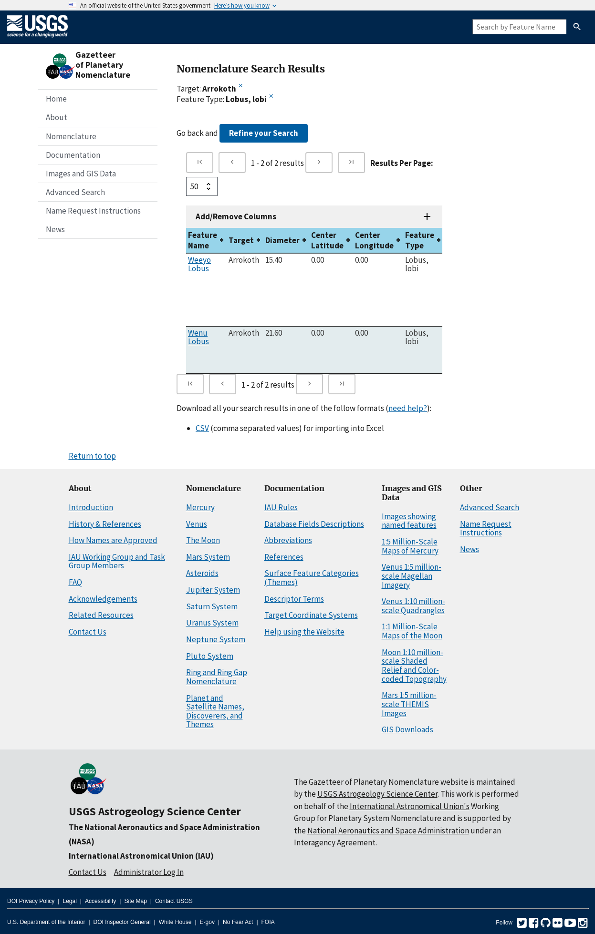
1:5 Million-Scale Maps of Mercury (410, 546)
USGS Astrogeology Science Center (155, 811)
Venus (196, 524)
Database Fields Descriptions (314, 524)
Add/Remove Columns (236, 216)
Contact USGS (174, 901)
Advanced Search (75, 192)
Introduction (91, 507)
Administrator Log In (149, 872)
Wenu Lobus (198, 337)
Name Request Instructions (93, 210)
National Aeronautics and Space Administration (388, 830)
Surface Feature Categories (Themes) (311, 577)
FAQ (75, 582)
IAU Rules (281, 507)
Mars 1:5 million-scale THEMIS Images (409, 704)
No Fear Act (238, 922)
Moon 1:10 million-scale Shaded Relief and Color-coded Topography (414, 665)
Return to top (92, 456)
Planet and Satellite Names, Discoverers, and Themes (215, 711)
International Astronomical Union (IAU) (141, 856)
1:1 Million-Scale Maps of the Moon (412, 631)
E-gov (207, 922)
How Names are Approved (113, 540)
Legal (69, 901)
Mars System (208, 557)
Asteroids (202, 573)
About (56, 117)
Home (56, 98)
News (55, 229)
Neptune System (215, 639)
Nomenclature (71, 136)
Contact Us (87, 631)
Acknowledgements (103, 599)
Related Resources (101, 615)
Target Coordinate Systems (311, 615)
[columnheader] (206, 240)
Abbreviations (288, 540)
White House (175, 922)
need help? (407, 408)
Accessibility (100, 901)
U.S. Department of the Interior (46, 922)
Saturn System (212, 606)
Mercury (200, 507)
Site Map (135, 901)
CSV (202, 428)
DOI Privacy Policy (30, 901)
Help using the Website (304, 631)
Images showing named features (409, 521)
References (283, 557)
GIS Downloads (407, 729)
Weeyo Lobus (199, 264)
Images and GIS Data (81, 173)
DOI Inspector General (122, 922)
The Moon (203, 540)
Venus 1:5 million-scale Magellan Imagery (411, 576)
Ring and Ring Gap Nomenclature (216, 677)
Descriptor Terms (294, 599)
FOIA (268, 922)
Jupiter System (213, 590)
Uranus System (212, 622)
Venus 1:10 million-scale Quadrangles (413, 606)
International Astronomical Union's (410, 806)
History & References (105, 524)
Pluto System (209, 656)
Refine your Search (263, 133)
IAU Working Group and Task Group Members (117, 561)
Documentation (73, 155)
